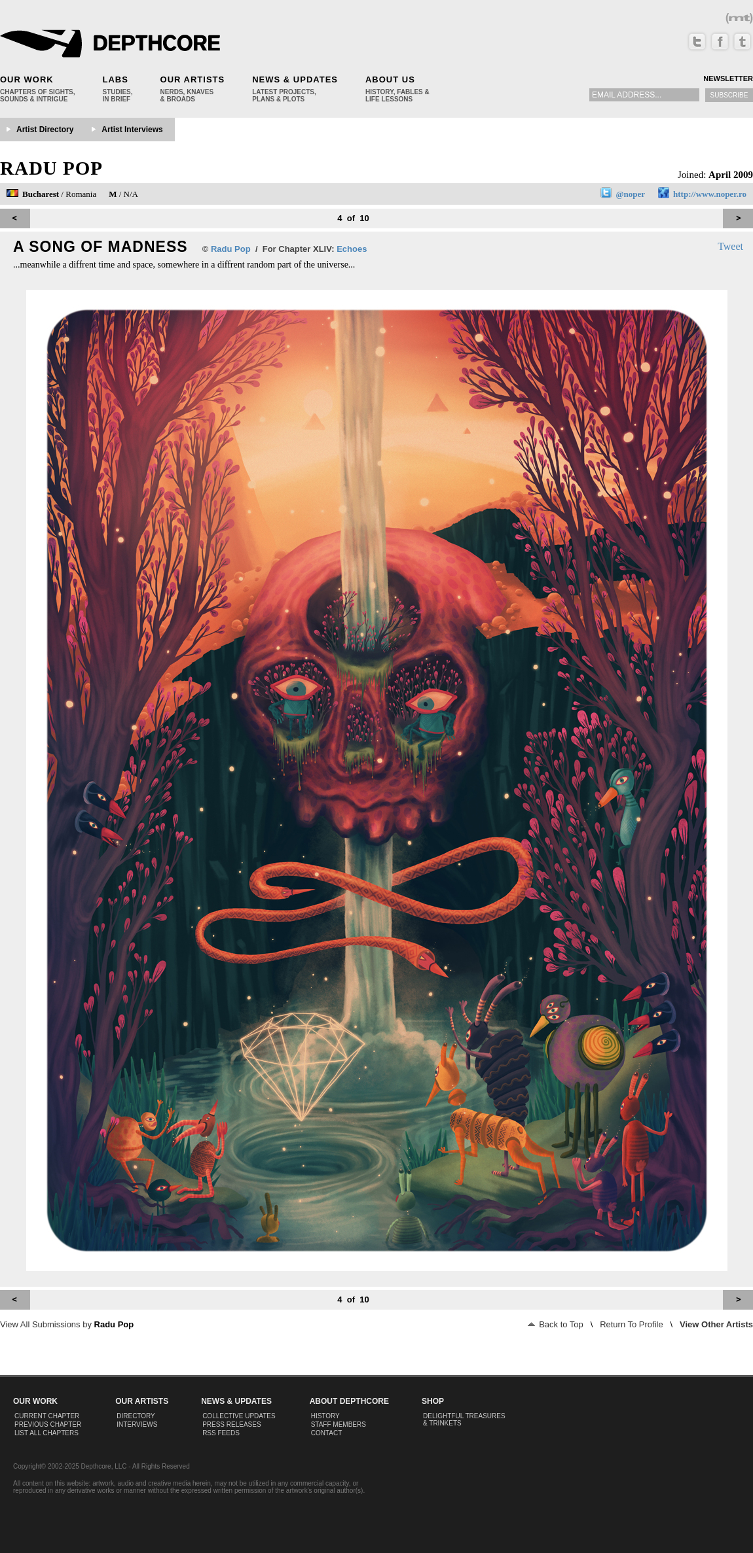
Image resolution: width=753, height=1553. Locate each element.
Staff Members (338, 1424)
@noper (630, 194)
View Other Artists (716, 1324)
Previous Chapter (47, 1424)
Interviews (137, 1424)
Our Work (27, 79)
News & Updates (295, 79)
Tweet (730, 246)
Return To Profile (631, 1324)
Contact (326, 1433)
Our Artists (192, 79)
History (325, 1416)
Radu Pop (51, 168)
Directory (136, 1416)
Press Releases (231, 1424)
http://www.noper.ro (709, 194)
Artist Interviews (131, 129)
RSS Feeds (221, 1433)
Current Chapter (46, 1416)
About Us (390, 79)
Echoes (352, 249)
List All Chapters (46, 1433)
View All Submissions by (67, 1324)
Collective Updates (239, 1416)
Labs (115, 79)
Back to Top (555, 1324)
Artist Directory (44, 129)
